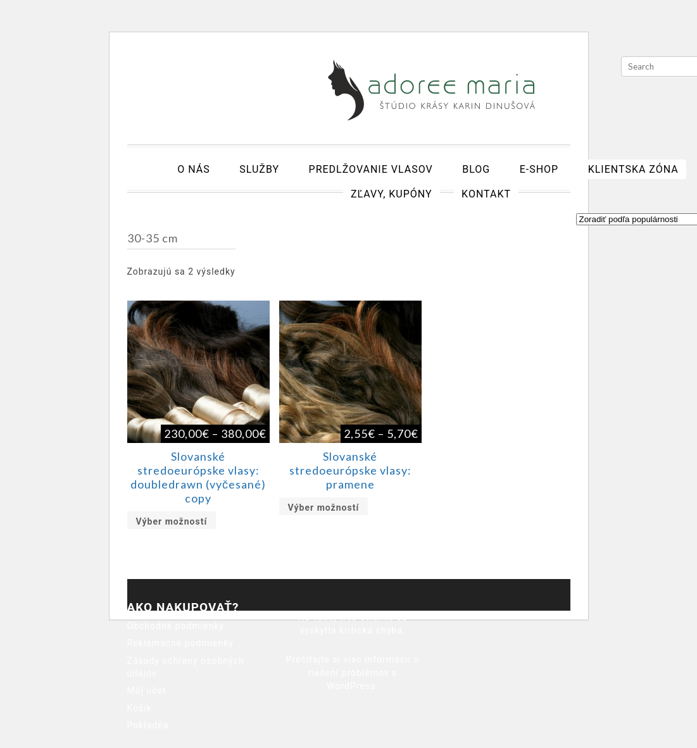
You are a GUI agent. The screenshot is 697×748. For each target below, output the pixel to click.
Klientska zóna (633, 169)
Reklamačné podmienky (180, 643)
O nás (193, 169)
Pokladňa (148, 725)
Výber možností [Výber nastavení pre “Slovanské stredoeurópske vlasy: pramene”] (324, 507)
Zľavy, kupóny (391, 194)
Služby (259, 169)
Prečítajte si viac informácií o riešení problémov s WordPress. (353, 672)
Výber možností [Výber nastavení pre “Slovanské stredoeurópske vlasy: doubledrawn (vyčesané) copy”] (172, 521)
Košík (139, 708)
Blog (476, 169)
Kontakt (486, 194)
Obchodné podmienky (175, 626)
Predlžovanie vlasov (371, 169)
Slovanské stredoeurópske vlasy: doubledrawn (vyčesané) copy (198, 477)
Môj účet (146, 690)
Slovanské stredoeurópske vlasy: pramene (350, 470)
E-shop (539, 169)
